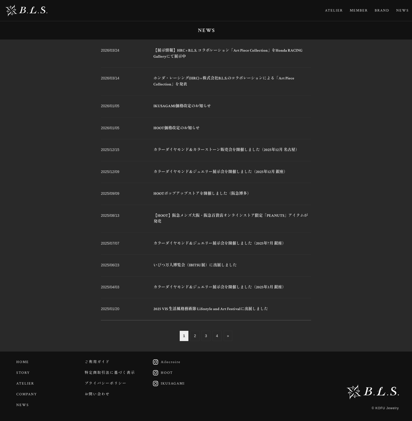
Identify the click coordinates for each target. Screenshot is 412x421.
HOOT (161, 372)
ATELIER (334, 10)
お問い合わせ (97, 394)
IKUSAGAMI (167, 383)
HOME (22, 362)
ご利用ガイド (97, 362)
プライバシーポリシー (106, 383)
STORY (23, 372)
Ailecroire (165, 362)
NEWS (402, 10)
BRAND (382, 10)
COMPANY (26, 394)
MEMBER (359, 10)
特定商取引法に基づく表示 (110, 372)
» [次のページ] (228, 336)
